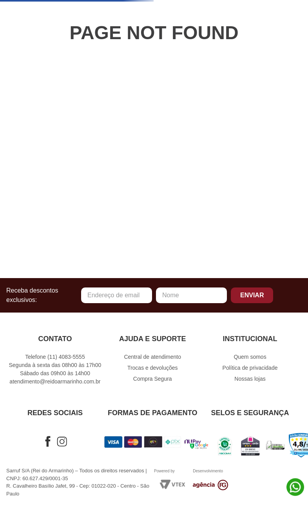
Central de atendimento (152, 357)
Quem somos (250, 357)
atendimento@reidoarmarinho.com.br (54, 381)
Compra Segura (152, 379)
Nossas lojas (249, 379)
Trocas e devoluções (152, 368)
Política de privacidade (250, 368)
